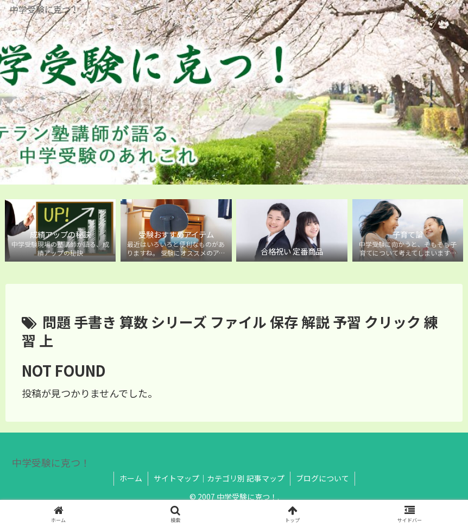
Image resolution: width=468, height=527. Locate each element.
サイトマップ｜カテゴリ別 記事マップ (219, 478)
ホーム (130, 478)
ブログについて (322, 478)
